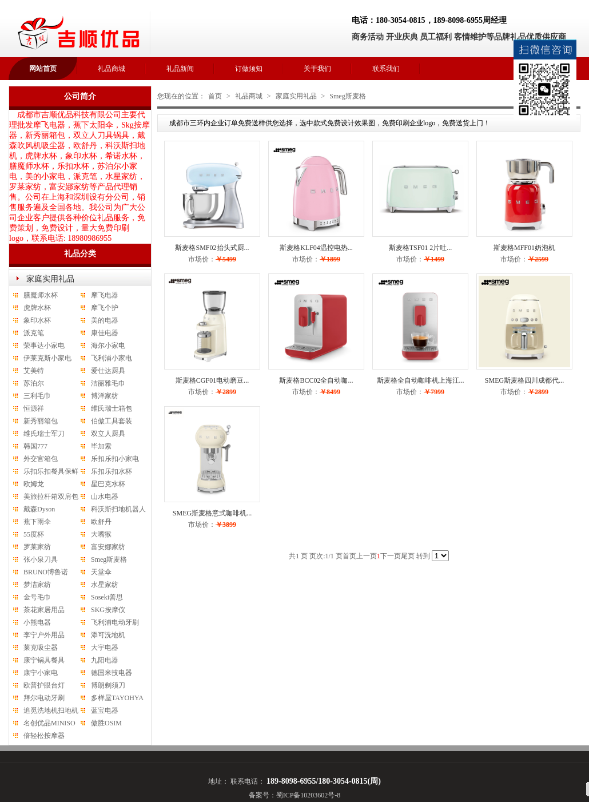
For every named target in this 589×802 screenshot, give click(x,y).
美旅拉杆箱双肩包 (50, 497)
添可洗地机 (108, 635)
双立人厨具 (108, 434)
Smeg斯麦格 (109, 559)
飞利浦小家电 (111, 358)
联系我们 (386, 69)
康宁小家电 (40, 673)
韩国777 (35, 446)
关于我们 (317, 69)
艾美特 (33, 371)
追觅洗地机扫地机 (50, 710)
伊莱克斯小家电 (47, 358)
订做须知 (248, 69)
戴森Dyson (39, 509)
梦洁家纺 (37, 585)
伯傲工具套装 (111, 421)
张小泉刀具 (40, 559)
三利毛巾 (37, 396)
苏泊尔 (33, 383)
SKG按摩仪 (108, 610)
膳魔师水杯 (40, 295)
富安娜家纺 (108, 547)
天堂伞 (101, 572)
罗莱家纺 (37, 547)
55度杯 (33, 534)
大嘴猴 (101, 534)
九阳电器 (104, 660)
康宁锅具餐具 (44, 660)
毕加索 (101, 446)
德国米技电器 (111, 673)
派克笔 (33, 333)
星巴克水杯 (108, 484)
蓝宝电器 (104, 710)
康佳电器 (104, 333)
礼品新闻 (180, 69)
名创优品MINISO (49, 723)
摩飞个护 (104, 308)
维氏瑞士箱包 (111, 408)
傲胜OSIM (106, 723)
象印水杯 (37, 320)
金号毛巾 (37, 597)
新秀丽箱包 (40, 421)
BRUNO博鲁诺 (45, 572)
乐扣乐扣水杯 (111, 471)
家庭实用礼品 (50, 279)
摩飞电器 (104, 295)
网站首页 (43, 69)
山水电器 (104, 497)
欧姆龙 (33, 484)
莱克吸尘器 (40, 648)
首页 (215, 96)
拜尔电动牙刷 (44, 698)
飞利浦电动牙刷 (115, 622)
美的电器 (104, 320)
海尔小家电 (108, 346)
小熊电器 (37, 622)
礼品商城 (111, 69)
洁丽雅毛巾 (108, 383)
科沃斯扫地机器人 (118, 509)
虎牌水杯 (37, 308)
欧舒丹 (101, 522)
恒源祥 (33, 408)
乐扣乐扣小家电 (115, 459)
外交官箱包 (40, 459)
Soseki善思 (107, 597)
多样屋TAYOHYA (117, 698)
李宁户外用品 (44, 635)
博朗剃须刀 (108, 685)
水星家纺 (104, 585)
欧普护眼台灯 (44, 685)
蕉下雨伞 (37, 522)
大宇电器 (104, 648)
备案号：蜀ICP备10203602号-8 (295, 795)
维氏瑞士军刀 (44, 434)
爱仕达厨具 (108, 371)
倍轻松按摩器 (44, 736)
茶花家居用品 (44, 610)
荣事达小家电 (44, 346)
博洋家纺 (104, 396)
